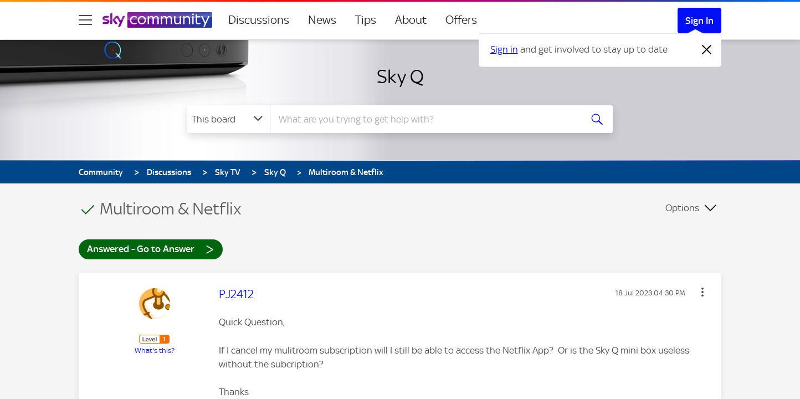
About (411, 20)
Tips (365, 20)
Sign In (699, 20)
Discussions (258, 20)
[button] (702, 292)
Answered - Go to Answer (150, 248)
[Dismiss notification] (707, 50)
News (322, 20)
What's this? (155, 350)
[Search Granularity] (228, 119)
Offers (461, 20)
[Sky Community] (157, 20)
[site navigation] (85, 20)
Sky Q (400, 76)
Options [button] (682, 207)
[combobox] (424, 119)
